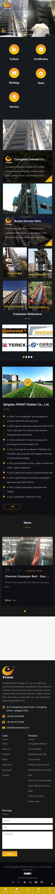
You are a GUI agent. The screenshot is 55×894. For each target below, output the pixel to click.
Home (5, 744)
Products (6, 754)
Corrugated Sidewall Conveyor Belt (37, 746)
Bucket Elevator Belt (40, 280)
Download (6, 770)
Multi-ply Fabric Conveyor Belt (39, 772)
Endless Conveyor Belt (38, 765)
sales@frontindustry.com (18, 727)
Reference (7, 765)
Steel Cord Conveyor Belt (15, 311)
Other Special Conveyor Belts (39, 788)
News (4, 759)
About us (6, 749)
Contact (5, 775)
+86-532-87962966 (15, 716)
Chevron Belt (15, 279)
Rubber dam (34, 801)
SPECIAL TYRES (36, 796)
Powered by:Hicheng (27, 878)
